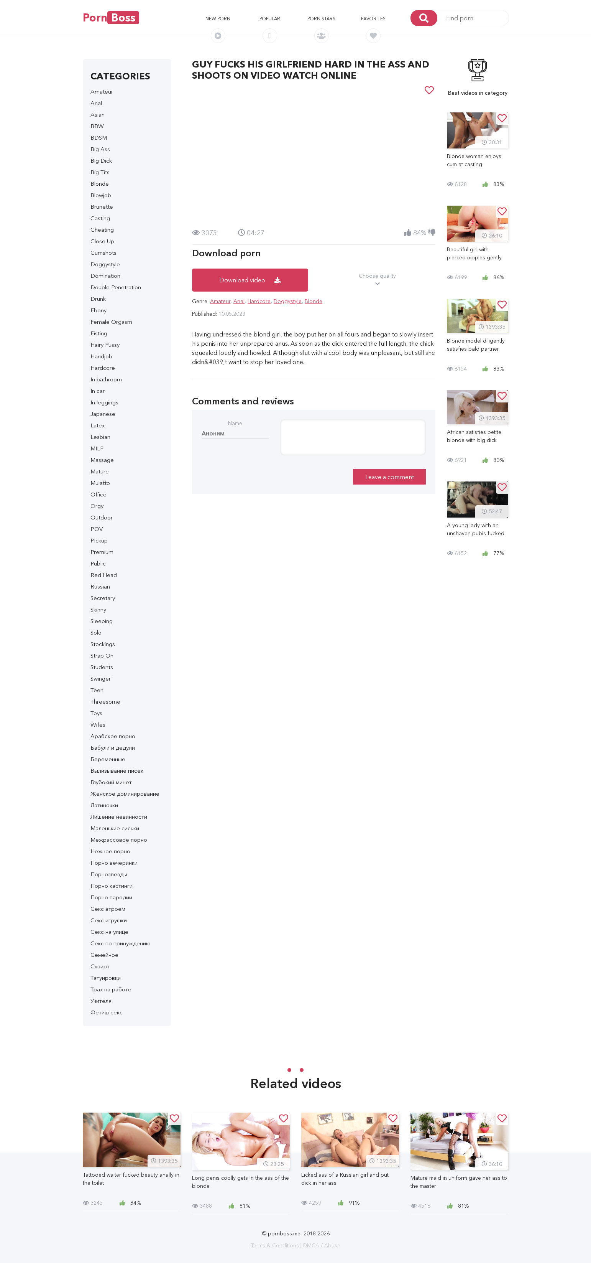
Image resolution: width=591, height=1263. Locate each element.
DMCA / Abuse (321, 1245)
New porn (217, 18)
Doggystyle (105, 264)
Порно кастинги (111, 885)
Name (235, 423)
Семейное (104, 954)
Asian (97, 114)
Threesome (105, 701)
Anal (96, 103)
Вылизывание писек (116, 770)
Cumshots (103, 252)
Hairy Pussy (105, 344)
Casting (100, 218)
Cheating (102, 229)
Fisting (98, 333)
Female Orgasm (111, 321)
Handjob (101, 356)
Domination (105, 275)
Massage (102, 459)
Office (98, 494)
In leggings (104, 402)
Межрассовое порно (118, 839)
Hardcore (102, 367)
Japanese (102, 413)
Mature (99, 471)
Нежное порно (110, 851)
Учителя (101, 1000)
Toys (96, 713)
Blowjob (100, 195)
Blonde (99, 183)
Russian (100, 586)
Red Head (103, 575)
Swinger (100, 678)
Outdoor (101, 517)
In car (97, 390)
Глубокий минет (111, 782)
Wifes (97, 724)
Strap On (101, 655)
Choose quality (378, 280)
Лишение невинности (118, 816)
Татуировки (105, 977)
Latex (97, 425)
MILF (96, 448)
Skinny (98, 609)
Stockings (102, 644)
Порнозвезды (108, 874)
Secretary (102, 598)
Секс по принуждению (120, 943)
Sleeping (101, 621)
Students (101, 667)
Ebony (98, 310)
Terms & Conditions (275, 1245)
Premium (101, 552)
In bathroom (106, 379)
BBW (97, 126)
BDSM (98, 137)
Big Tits (100, 172)
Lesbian (100, 436)
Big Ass (100, 149)
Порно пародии (111, 897)
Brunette (101, 206)
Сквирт (100, 966)
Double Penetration (115, 287)
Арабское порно (112, 736)
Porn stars (321, 18)
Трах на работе (110, 989)
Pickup (99, 540)
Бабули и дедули (112, 747)
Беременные (107, 759)
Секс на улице (109, 931)
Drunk (98, 298)
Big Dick (101, 160)
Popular (269, 18)
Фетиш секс (106, 1012)
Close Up (102, 241)
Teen (96, 690)
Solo (96, 632)
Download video (250, 280)
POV (96, 529)
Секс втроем (107, 908)
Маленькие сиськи (114, 828)
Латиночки (104, 805)
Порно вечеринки (114, 862)
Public (98, 563)
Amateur (101, 91)
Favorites (373, 18)
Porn (111, 17)
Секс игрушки (108, 920)
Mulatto (100, 482)
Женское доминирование (124, 793)
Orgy (96, 505)
